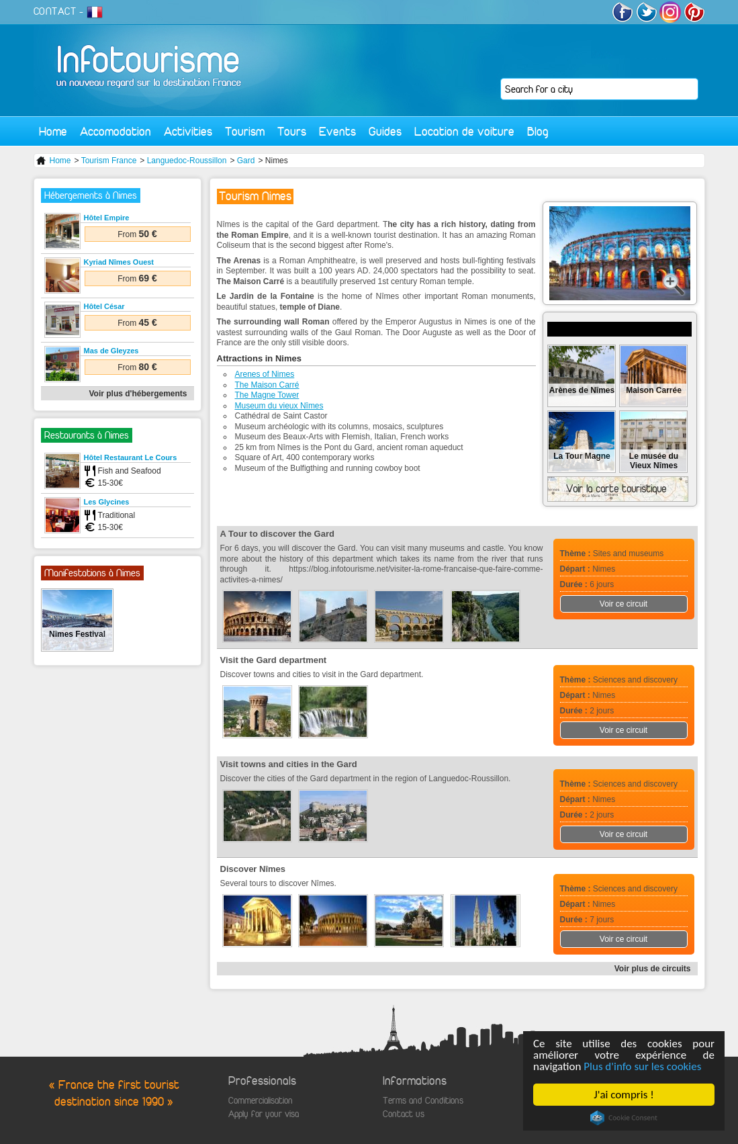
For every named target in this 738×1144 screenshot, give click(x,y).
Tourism (245, 131)
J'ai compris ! (624, 1095)
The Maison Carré (267, 385)
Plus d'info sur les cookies (643, 1066)
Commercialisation (260, 1100)
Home (53, 131)
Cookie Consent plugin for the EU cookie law (623, 1117)
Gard (246, 160)
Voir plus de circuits (652, 968)
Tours (291, 131)
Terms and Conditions (423, 1100)
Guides (385, 131)
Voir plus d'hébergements (138, 393)
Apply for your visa (263, 1114)
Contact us (403, 1114)
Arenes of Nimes (265, 374)
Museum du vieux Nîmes (279, 405)
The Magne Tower (267, 395)
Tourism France (109, 160)
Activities (188, 131)
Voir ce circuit (623, 604)
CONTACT (55, 11)
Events (337, 131)
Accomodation (115, 131)
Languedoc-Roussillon (187, 160)
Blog (538, 131)
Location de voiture (464, 131)
